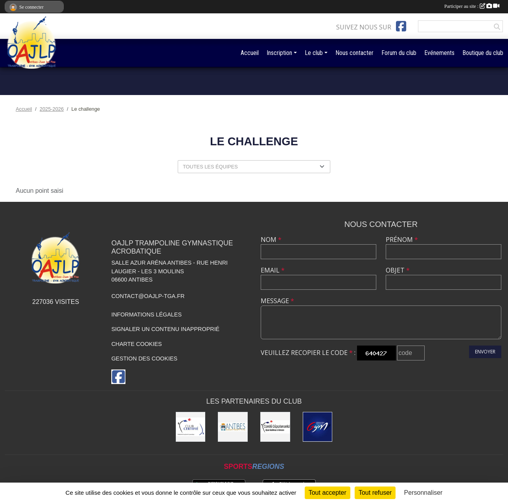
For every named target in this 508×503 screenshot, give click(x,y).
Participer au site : (471, 6)
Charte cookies (136, 344)
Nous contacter (354, 53)
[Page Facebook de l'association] (401, 26)
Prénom (402, 239)
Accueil (250, 53)
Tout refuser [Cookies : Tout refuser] (375, 492)
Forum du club (398, 53)
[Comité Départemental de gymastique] (275, 427)
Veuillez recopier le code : (308, 352)
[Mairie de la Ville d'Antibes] (233, 427)
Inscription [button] (279, 53)
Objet (398, 270)
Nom (271, 239)
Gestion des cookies (144, 358)
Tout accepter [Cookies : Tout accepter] (327, 492)
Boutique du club (482, 53)
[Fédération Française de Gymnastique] (318, 427)
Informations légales (146, 314)
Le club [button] (314, 53)
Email (273, 270)
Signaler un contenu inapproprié (165, 329)
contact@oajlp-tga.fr (147, 296)
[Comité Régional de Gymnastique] (191, 427)
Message (277, 300)
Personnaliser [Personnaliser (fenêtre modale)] (423, 492)
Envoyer (485, 351)
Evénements (439, 53)
